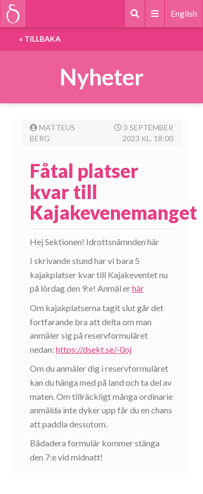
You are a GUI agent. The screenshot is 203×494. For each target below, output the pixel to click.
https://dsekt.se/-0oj (94, 349)
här (138, 288)
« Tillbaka (40, 38)
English (184, 13)
